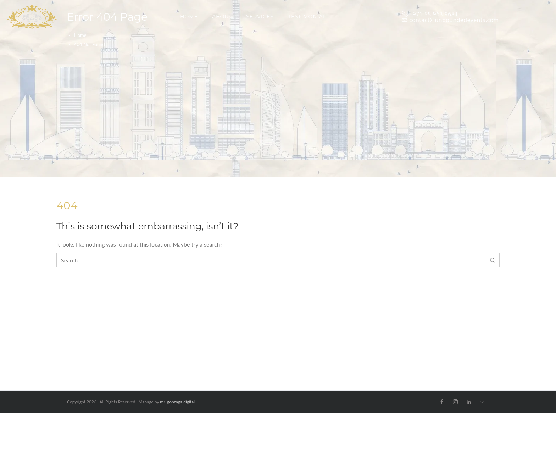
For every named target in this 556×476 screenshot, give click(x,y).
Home (80, 35)
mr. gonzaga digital (177, 401)
